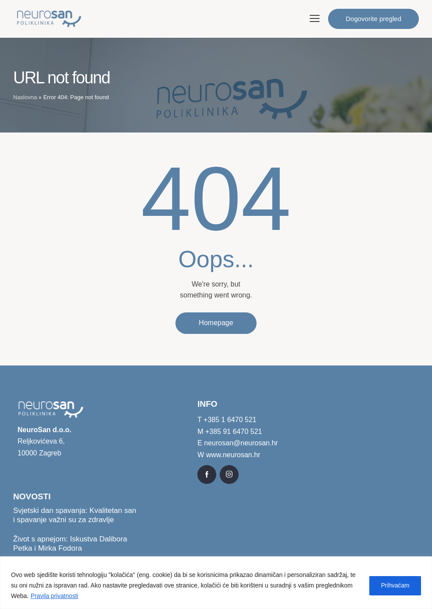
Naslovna (25, 97)
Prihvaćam (393, 585)
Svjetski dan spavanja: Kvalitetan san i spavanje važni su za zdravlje (74, 515)
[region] (216, 583)
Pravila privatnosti (55, 596)
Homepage (216, 322)
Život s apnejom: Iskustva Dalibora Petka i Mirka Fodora (70, 543)
